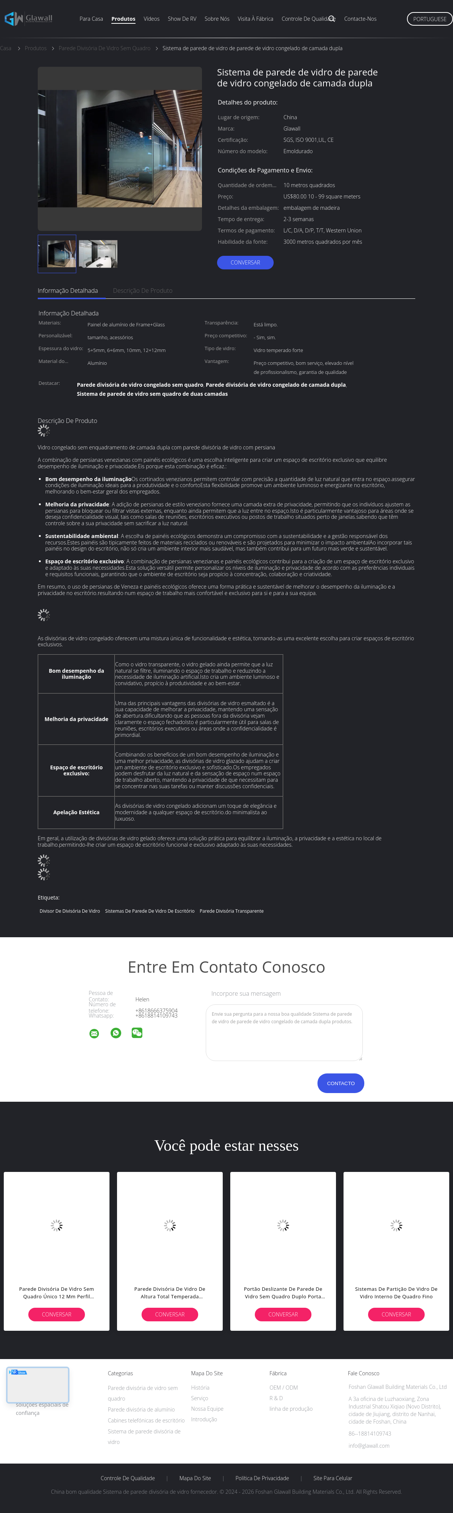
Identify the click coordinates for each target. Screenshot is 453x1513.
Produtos (123, 18)
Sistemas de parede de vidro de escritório (150, 911)
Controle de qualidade (309, 18)
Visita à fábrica (255, 18)
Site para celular (333, 1478)
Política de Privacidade (262, 1478)
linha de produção (291, 1408)
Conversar (245, 262)
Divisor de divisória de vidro (70, 911)
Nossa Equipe (207, 1408)
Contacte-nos (360, 18)
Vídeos (152, 18)
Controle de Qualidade (128, 1478)
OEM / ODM (284, 1387)
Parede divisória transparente (231, 911)
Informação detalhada (68, 290)
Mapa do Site (195, 1478)
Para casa (91, 18)
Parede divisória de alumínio (141, 1409)
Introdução (204, 1419)
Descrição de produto (143, 290)
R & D (276, 1398)
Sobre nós (217, 18)
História (200, 1387)
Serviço (199, 1398)
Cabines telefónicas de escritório (146, 1420)
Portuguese (430, 19)
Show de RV (182, 18)
